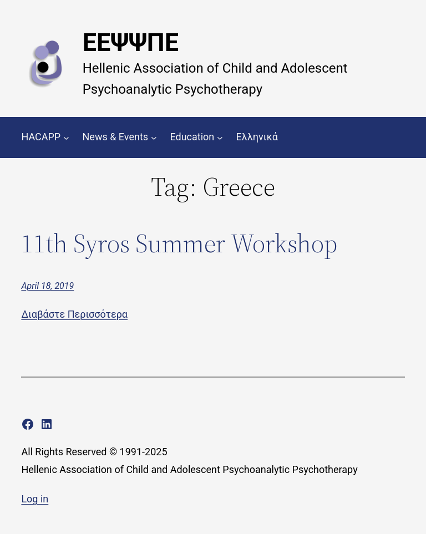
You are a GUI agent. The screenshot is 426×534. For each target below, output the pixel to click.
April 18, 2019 (47, 286)
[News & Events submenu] (154, 137)
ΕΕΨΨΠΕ (131, 42)
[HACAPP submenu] (66, 137)
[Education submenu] (220, 137)
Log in (34, 499)
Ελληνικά (257, 137)
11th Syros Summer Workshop (179, 243)
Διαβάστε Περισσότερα (74, 314)
